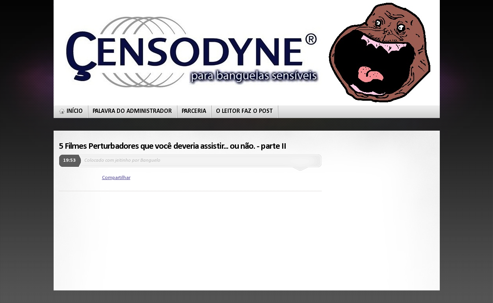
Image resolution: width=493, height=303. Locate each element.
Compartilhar (116, 177)
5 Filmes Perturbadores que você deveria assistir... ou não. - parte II (172, 146)
